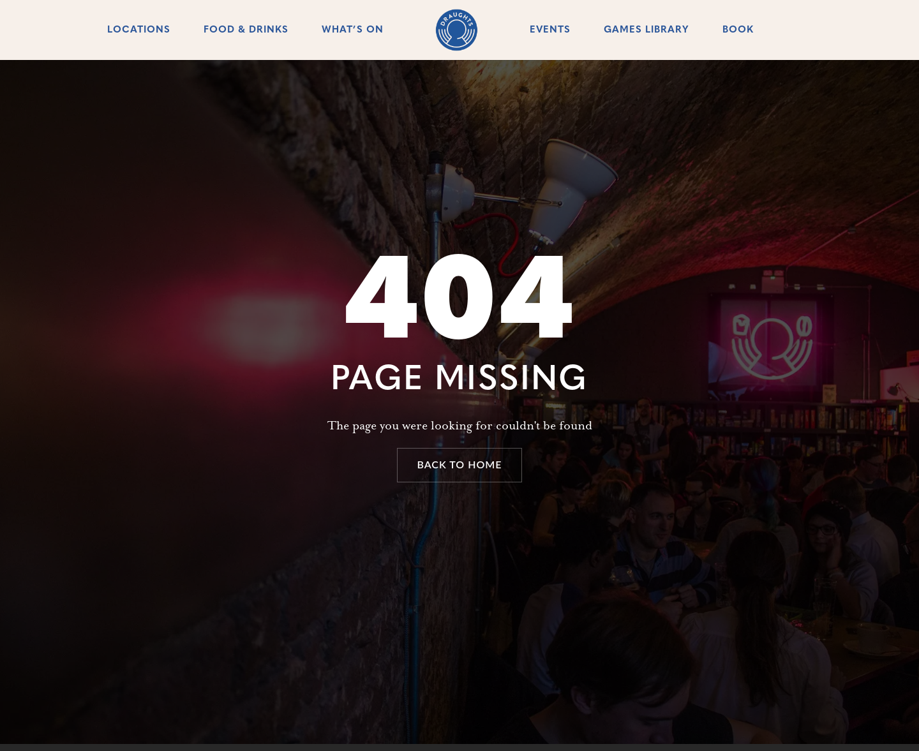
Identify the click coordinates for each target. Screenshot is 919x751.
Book (738, 30)
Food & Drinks (246, 30)
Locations (138, 30)
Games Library (646, 30)
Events (550, 30)
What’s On (353, 30)
